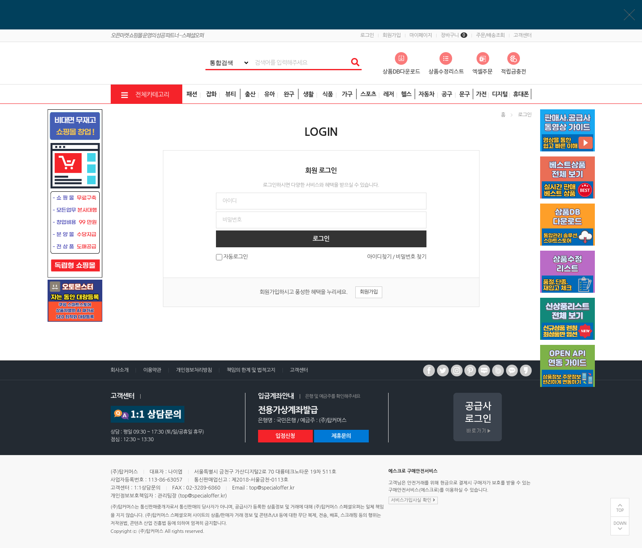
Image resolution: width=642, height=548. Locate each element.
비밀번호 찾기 (411, 256)
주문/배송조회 (490, 35)
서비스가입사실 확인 (413, 500)
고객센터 (523, 35)
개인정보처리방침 (194, 370)
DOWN (619, 523)
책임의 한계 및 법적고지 (250, 370)
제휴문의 (341, 436)
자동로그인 (236, 257)
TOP (620, 510)
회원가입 (392, 35)
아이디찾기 (379, 256)
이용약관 (152, 370)
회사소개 (120, 370)
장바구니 (454, 35)
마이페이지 (421, 35)
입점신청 (285, 436)
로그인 (367, 35)
